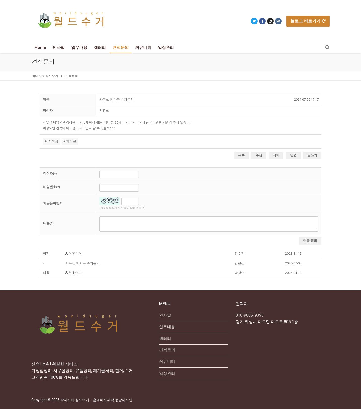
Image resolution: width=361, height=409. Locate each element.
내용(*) (48, 223)
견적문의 (167, 350)
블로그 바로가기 (308, 21)
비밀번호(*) (51, 187)
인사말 (165, 315)
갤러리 (165, 338)
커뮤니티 (167, 361)
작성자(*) (50, 173)
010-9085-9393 (250, 315)
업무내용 (167, 326)
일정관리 (167, 373)
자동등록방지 (53, 203)
